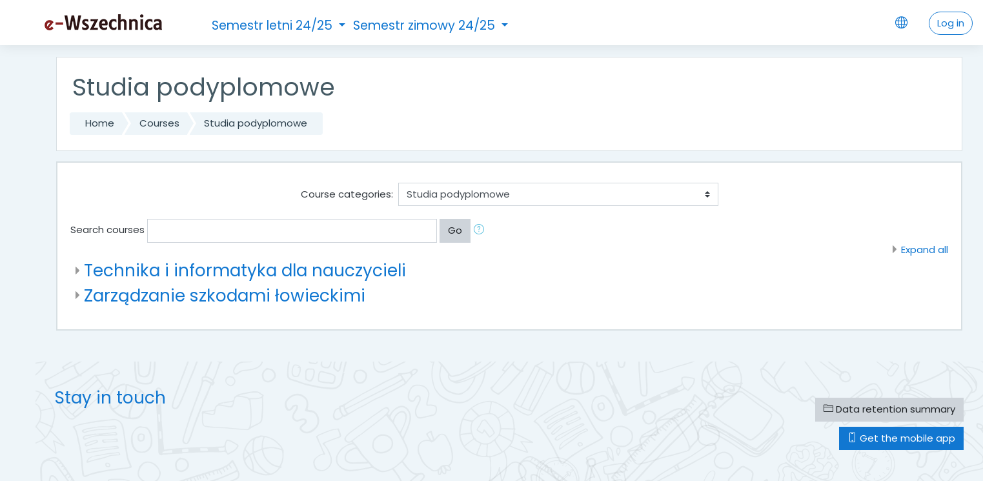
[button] (481, 231)
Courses (159, 123)
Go (455, 230)
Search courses (107, 229)
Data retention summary (889, 409)
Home (99, 123)
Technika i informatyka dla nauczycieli (245, 270)
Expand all (924, 249)
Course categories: (347, 194)
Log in (950, 23)
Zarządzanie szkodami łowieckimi (224, 295)
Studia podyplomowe (255, 123)
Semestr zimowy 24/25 (425, 25)
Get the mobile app (901, 438)
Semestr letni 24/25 (274, 25)
